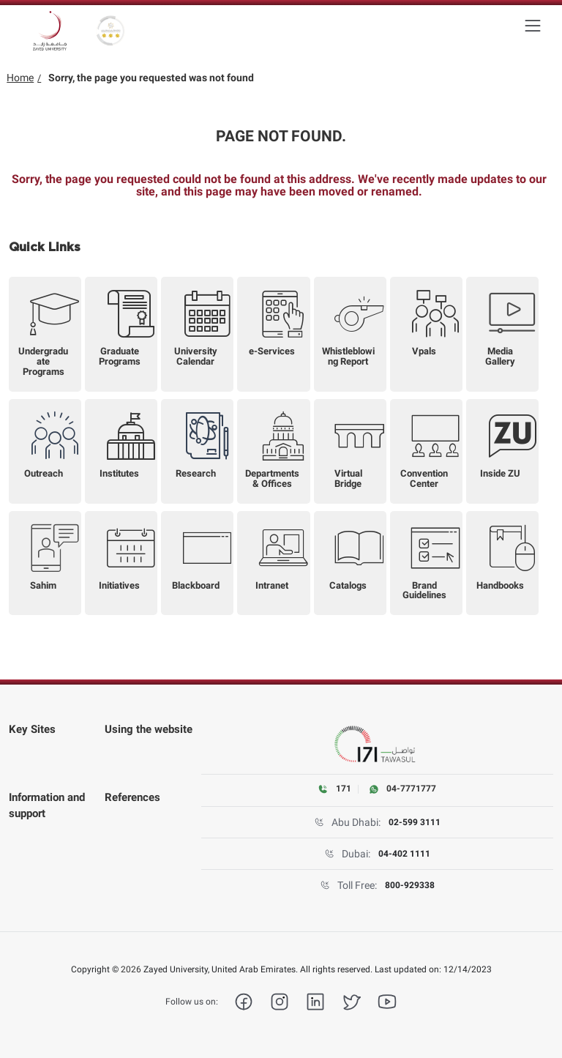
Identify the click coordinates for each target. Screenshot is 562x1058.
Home (20, 77)
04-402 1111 (404, 854)
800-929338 (410, 885)
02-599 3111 (415, 822)
